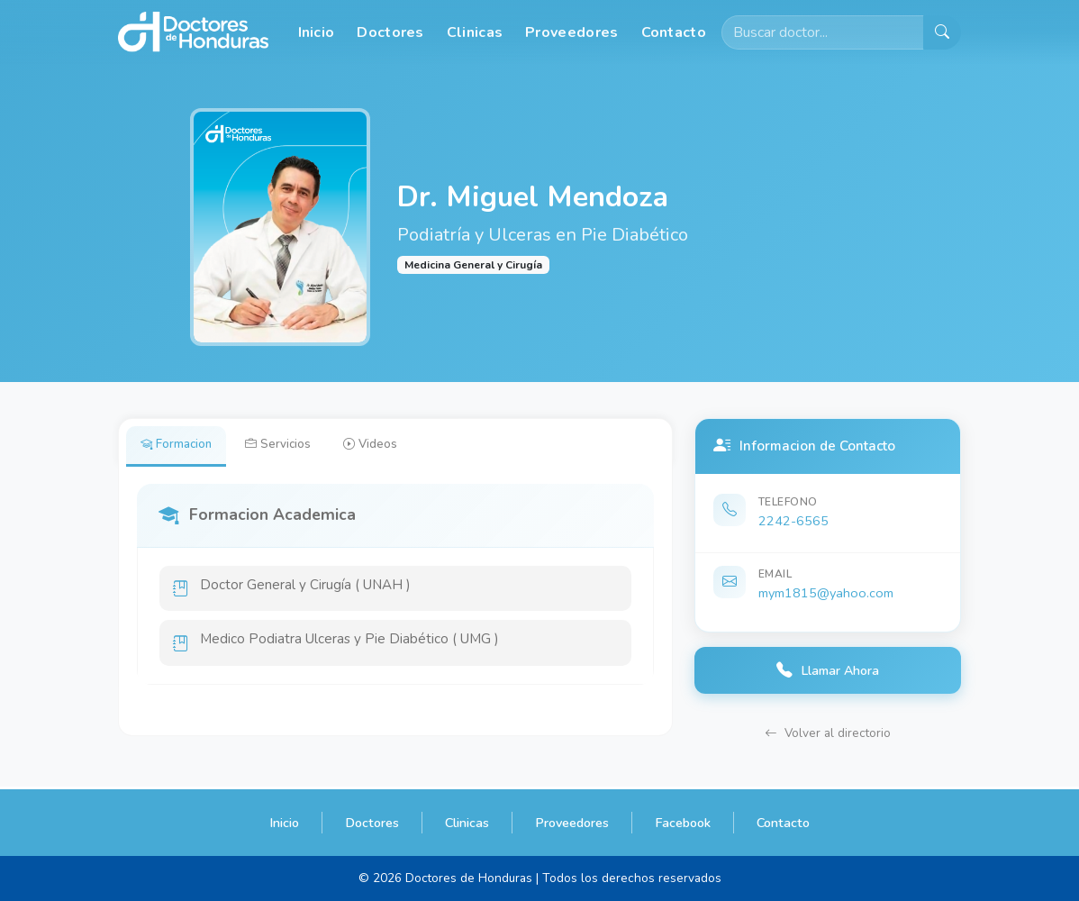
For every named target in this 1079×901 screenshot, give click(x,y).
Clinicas (475, 32)
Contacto (673, 32)
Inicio (316, 32)
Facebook (683, 823)
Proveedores (571, 32)
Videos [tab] (385, 446)
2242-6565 (793, 521)
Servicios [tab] (287, 446)
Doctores (390, 32)
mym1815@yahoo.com (825, 593)
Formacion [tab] (179, 446)
